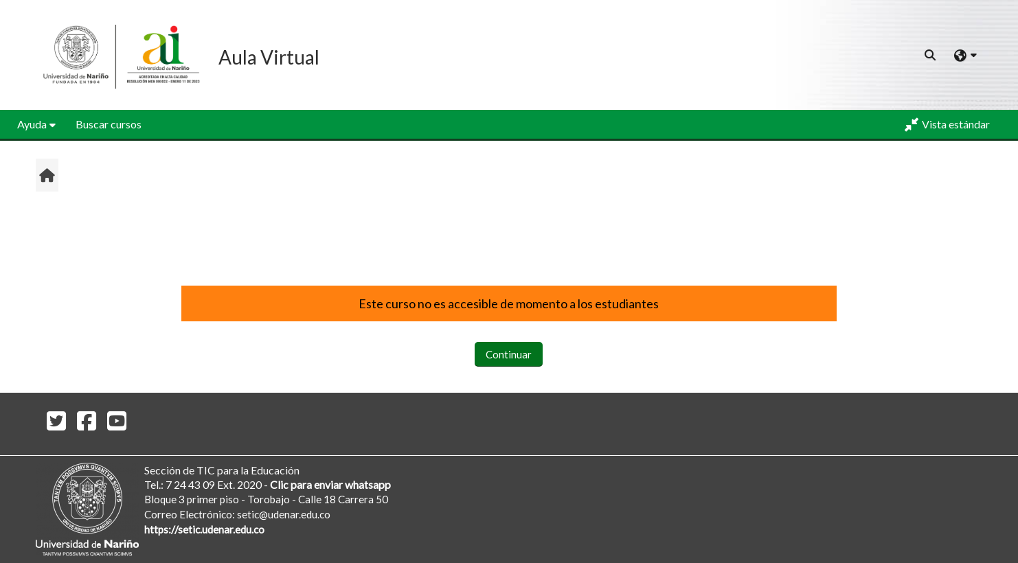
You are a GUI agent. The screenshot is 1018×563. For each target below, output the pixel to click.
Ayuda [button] (32, 123)
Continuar (509, 354)
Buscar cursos (109, 123)
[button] (930, 55)
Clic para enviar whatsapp (330, 484)
